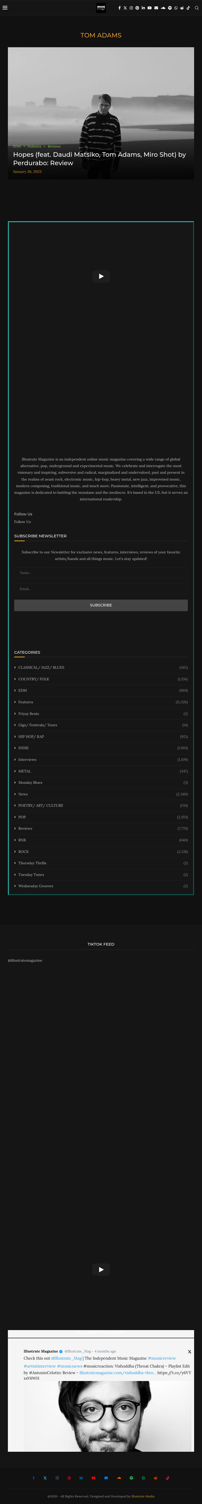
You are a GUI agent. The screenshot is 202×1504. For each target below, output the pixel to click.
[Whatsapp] (176, 8)
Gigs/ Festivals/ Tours (103, 725)
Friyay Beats (103, 714)
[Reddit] (182, 8)
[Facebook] (119, 8)
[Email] (156, 8)
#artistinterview (40, 1366)
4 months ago (105, 1351)
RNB (103, 840)
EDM (103, 690)
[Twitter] (125, 8)
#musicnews (69, 1366)
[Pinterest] (137, 8)
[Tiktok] (188, 8)
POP (103, 817)
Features (103, 702)
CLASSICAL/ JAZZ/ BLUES (103, 667)
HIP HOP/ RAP (103, 736)
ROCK (103, 852)
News (103, 794)
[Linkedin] (143, 8)
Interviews (103, 759)
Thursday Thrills (103, 863)
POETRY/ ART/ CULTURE (103, 805)
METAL (103, 771)
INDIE (103, 748)
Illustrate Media (143, 1496)
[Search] (196, 8)
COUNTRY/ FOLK (103, 679)
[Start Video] (101, 276)
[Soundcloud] (163, 8)
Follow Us (22, 521)
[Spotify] (170, 8)
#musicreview (162, 1358)
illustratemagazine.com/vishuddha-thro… (117, 1372)
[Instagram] (131, 8)
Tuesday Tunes (103, 874)
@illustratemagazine (25, 960)
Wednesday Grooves (103, 886)
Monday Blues (103, 782)
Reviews (103, 828)
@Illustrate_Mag (78, 1351)
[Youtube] (150, 8)
